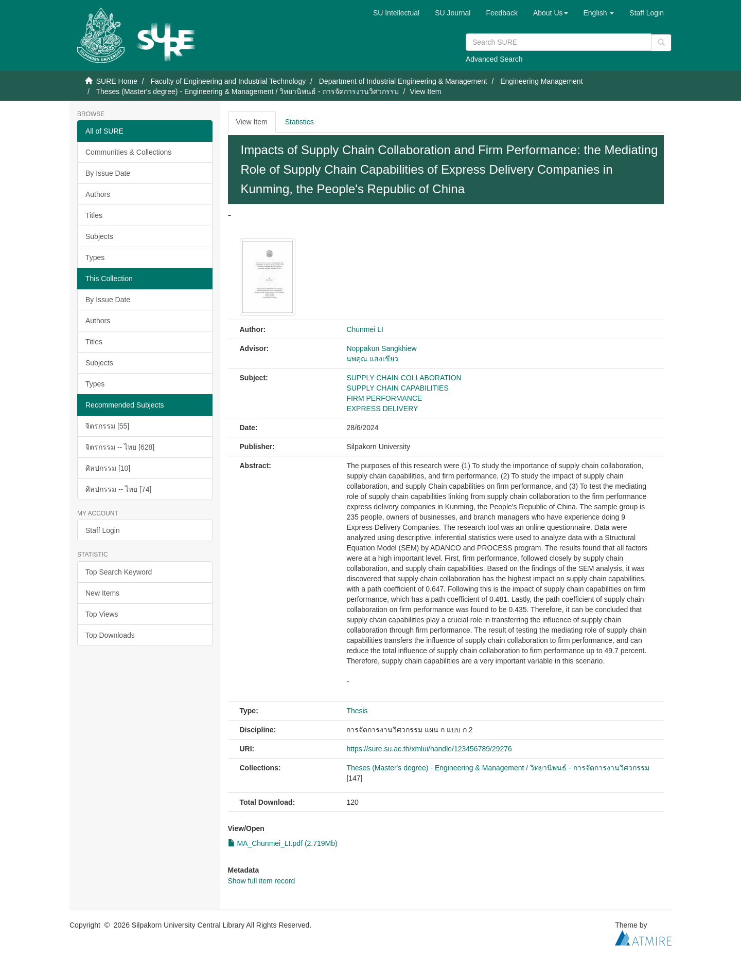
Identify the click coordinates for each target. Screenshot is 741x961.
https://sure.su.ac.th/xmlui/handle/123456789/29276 (428, 749)
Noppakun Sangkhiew (381, 348)
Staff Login (102, 530)
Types (94, 257)
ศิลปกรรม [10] (107, 468)
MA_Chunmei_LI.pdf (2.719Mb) (283, 843)
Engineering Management (541, 81)
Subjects (99, 236)
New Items (102, 593)
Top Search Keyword (118, 572)
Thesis (356, 711)
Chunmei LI (364, 329)
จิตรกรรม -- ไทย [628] (119, 447)
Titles (93, 215)
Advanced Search (494, 59)
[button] (550, 13)
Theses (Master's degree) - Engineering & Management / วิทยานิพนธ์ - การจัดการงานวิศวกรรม (247, 91)
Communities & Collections (128, 152)
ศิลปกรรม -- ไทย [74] (118, 489)
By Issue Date (107, 173)
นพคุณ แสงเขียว (372, 359)
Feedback (501, 13)
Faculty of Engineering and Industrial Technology (228, 81)
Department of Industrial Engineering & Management (403, 81)
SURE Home (116, 81)
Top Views (101, 614)
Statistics (299, 122)
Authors (97, 194)
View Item (252, 122)
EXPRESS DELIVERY (382, 408)
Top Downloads (110, 635)
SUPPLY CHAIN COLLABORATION (403, 378)
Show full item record (261, 881)
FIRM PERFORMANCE (384, 398)
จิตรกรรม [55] (107, 426)
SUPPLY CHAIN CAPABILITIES (397, 388)
